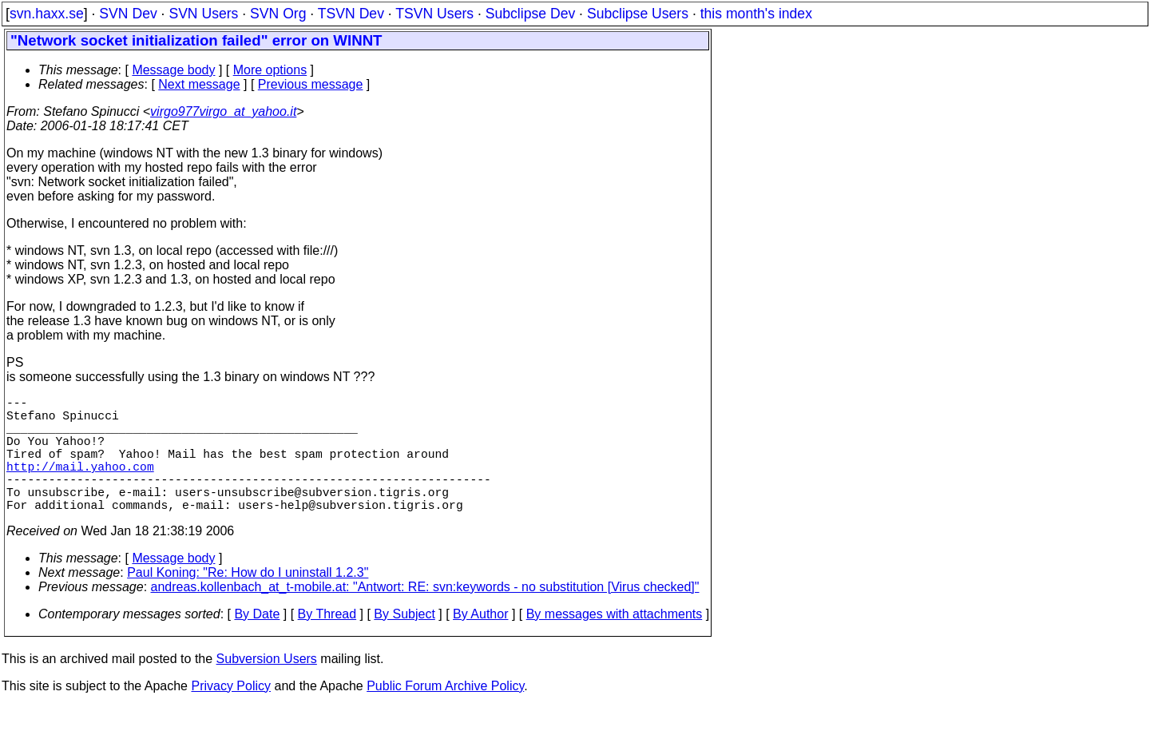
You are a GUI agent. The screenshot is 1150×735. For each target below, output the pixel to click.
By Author (480, 643)
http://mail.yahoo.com (80, 485)
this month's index (756, 14)
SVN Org (278, 14)
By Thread (327, 643)
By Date (257, 643)
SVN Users (203, 14)
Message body (173, 70)
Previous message (310, 84)
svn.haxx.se (47, 14)
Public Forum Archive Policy (445, 714)
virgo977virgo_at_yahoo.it (223, 111)
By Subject (404, 643)
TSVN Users (434, 14)
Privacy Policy (231, 714)
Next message (199, 84)
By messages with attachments (614, 643)
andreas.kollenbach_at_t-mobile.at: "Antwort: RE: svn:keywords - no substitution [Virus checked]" (425, 615)
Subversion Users (266, 687)
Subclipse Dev (530, 14)
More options (270, 70)
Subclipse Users (637, 14)
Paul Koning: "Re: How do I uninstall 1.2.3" (247, 601)
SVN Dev (128, 14)
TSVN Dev (351, 14)
